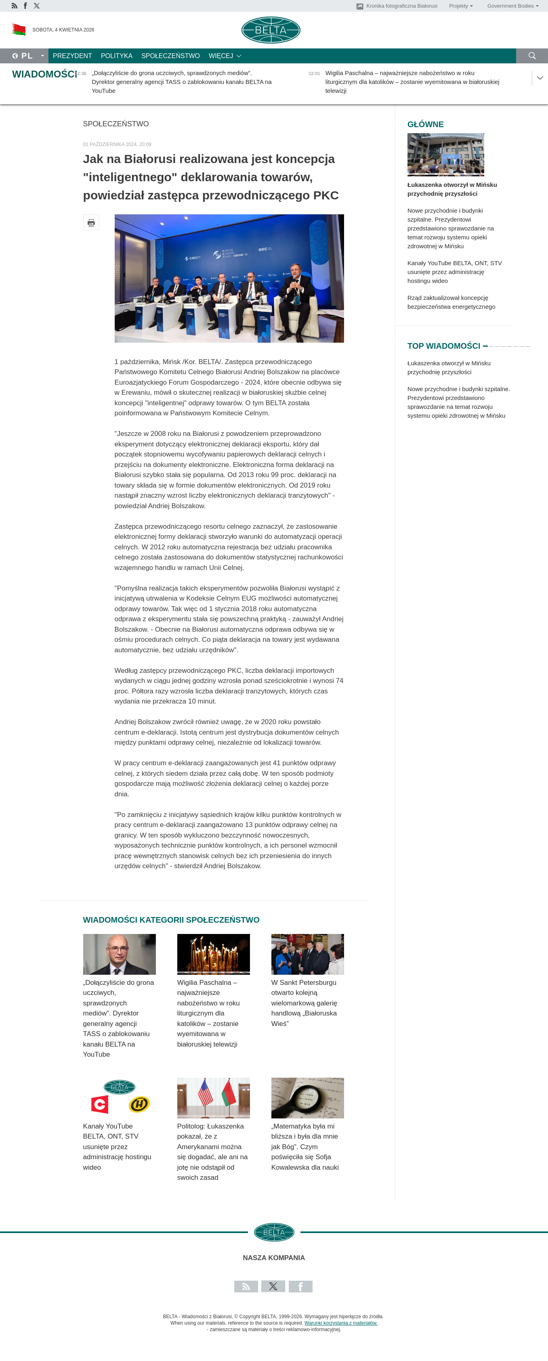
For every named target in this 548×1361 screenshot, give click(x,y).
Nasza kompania (274, 1258)
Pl (27, 55)
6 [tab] (515, 343)
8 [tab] (527, 343)
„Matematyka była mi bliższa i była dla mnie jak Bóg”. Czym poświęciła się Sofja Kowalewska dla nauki (305, 1146)
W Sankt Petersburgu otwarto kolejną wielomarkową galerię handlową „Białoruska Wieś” (304, 1003)
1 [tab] (485, 343)
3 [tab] (497, 343)
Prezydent (72, 55)
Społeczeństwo (170, 55)
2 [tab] (491, 343)
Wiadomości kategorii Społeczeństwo (171, 920)
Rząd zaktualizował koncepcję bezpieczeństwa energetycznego (451, 302)
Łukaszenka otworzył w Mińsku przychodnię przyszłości (452, 189)
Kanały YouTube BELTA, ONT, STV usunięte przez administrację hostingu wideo (117, 1146)
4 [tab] (503, 343)
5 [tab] (509, 343)
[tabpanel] (459, 393)
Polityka (116, 55)
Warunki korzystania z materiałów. (341, 1323)
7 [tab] (521, 343)
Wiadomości (44, 74)
